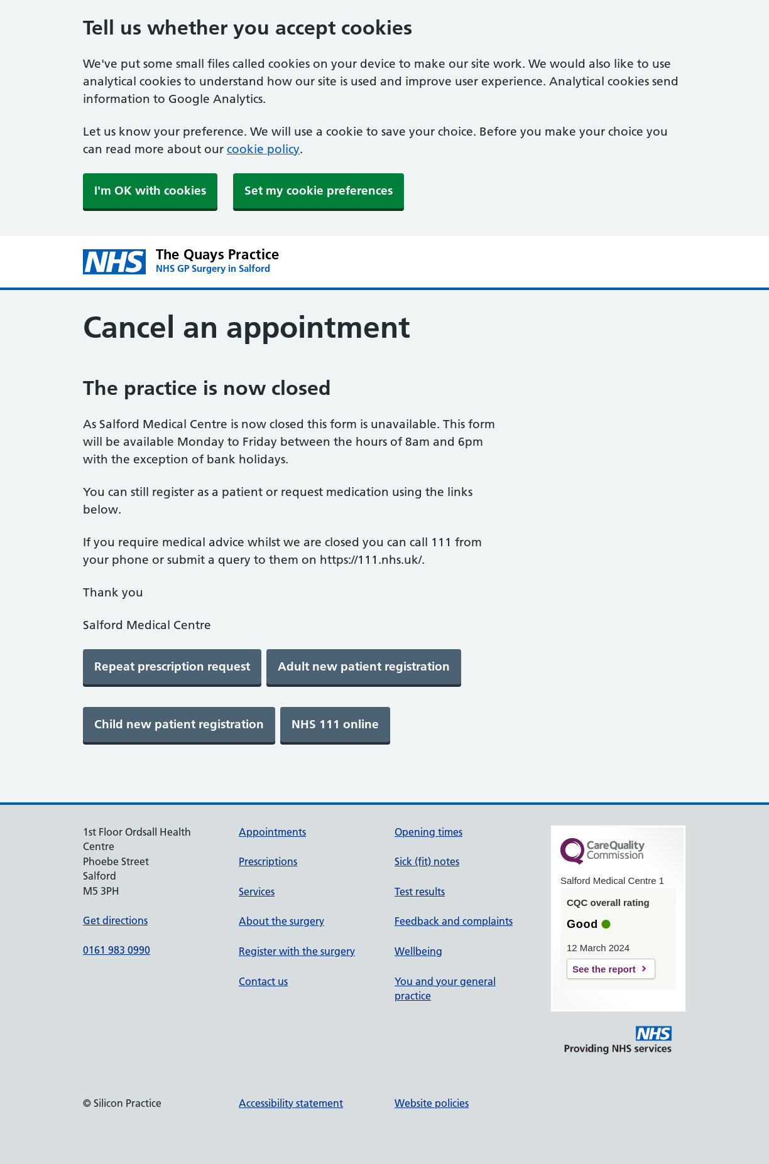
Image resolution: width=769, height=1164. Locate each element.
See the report (604, 969)
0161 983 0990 (116, 950)
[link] (172, 666)
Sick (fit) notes (427, 861)
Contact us (263, 981)
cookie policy (263, 149)
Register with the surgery (297, 951)
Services (257, 891)
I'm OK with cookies (150, 190)
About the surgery (281, 921)
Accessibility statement (291, 1103)
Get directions (115, 920)
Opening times (428, 832)
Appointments (272, 832)
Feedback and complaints (454, 921)
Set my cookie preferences (318, 190)
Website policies (432, 1103)
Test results (420, 891)
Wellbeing (418, 951)
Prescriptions (268, 861)
